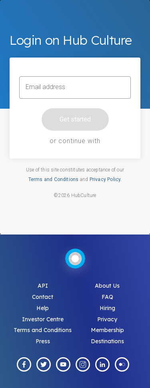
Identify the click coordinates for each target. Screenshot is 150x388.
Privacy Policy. (106, 179)
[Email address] (75, 87)
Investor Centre (43, 319)
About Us (107, 285)
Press (43, 341)
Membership (107, 330)
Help (42, 308)
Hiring (107, 308)
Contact (42, 296)
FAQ (107, 296)
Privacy (107, 319)
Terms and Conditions (53, 179)
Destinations (107, 341)
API (43, 285)
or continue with (75, 141)
